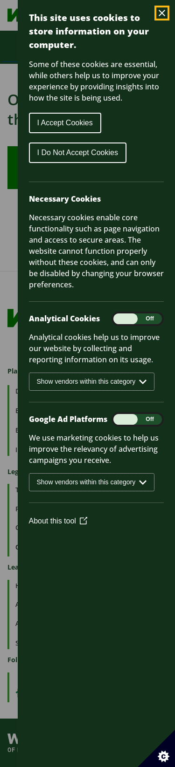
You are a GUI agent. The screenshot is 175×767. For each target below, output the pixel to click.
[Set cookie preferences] (156, 748)
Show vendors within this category (92, 382)
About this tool (58, 521)
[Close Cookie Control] (162, 13)
